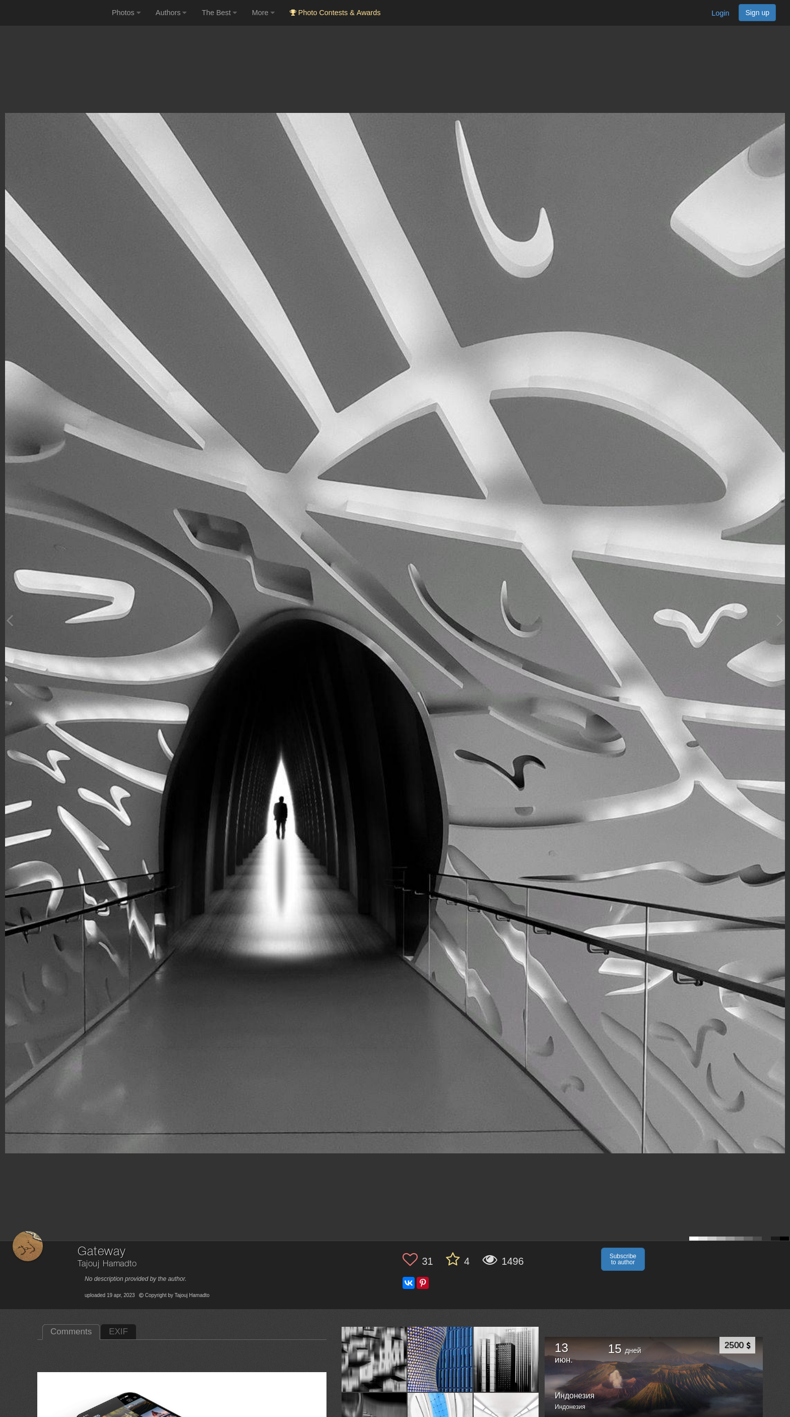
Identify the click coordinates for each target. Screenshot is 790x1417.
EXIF (118, 1331)
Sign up (757, 12)
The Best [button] (219, 12)
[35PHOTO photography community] (55, 13)
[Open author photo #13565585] (440, 1359)
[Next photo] (779, 620)
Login (720, 13)
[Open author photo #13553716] (506, 1359)
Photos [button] (126, 12)
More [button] (263, 12)
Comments (71, 1331)
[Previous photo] (9, 620)
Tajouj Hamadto (107, 1264)
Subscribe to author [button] (623, 1259)
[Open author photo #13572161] (374, 1359)
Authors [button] (171, 12)
